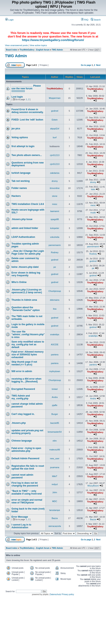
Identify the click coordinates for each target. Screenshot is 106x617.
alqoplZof (54, 128)
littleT (54, 476)
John (54, 492)
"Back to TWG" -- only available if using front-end (26, 492)
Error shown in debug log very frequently (25, 274)
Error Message (19, 516)
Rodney (54, 252)
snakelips (54, 334)
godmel (54, 111)
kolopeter (54, 228)
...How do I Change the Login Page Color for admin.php (27, 252)
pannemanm (55, 245)
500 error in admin (21, 371)
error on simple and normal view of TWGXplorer (26, 501)
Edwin (55, 120)
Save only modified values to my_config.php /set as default (27, 344)
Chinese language (21, 440)
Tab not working (20, 181)
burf (55, 137)
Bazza (55, 518)
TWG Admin (57, 50)
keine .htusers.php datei (25, 267)
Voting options (19, 137)
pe (54, 267)
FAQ (84, 20)
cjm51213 (55, 155)
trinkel (55, 389)
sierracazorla (54, 526)
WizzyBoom (93, 485)
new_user (55, 458)
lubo (93, 189)
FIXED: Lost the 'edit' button (27, 119)
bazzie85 (54, 423)
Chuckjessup (54, 291)
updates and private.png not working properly (27, 432)
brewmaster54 (55, 432)
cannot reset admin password (22, 476)
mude (93, 212)
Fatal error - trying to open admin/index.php (26, 449)
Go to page (86, 65)
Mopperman (55, 98)
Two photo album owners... (26, 155)
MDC (54, 501)
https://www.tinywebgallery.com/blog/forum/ (53, 40)
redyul (55, 484)
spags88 (55, 219)
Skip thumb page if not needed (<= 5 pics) (24, 363)
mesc (54, 204)
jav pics (15, 128)
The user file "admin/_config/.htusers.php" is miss (28, 334)
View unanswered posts (16, 45)
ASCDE (54, 344)
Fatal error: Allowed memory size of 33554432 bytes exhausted (27, 354)
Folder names (19, 188)
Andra (55, 397)
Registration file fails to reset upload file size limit (27, 467)
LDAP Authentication (23, 237)
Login (9, 20)
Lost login (17, 96)
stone (54, 196)
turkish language (20, 173)
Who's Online (18, 282)
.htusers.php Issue (21, 219)
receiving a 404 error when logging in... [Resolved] (26, 380)
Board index (11, 50)
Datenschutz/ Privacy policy (62, 594)
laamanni (54, 211)
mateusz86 (54, 449)
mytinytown (54, 371)
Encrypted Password (23, 389)
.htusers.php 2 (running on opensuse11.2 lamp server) (26, 291)
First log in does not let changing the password (24, 484)
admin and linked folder (24, 228)
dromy (55, 181)
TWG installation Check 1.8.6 (27, 204)
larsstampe (54, 510)
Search (96, 20)
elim (55, 441)
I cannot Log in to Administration (21, 526)
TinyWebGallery (54, 88)
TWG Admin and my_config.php (20, 397)
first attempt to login (22, 146)
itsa (54, 309)
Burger (54, 414)
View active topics (38, 45)
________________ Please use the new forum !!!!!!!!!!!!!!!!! (26, 88)
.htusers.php (18, 423)
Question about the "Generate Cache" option (25, 309)
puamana (54, 467)
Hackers (16, 196)
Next (98, 65)
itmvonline (55, 188)
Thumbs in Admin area (24, 300)
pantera (54, 354)
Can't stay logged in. (23, 414)
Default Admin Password (25, 458)
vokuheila (54, 237)
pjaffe (54, 405)
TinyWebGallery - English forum (34, 50)
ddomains (55, 300)
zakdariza (54, 173)
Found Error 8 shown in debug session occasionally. (27, 111)
